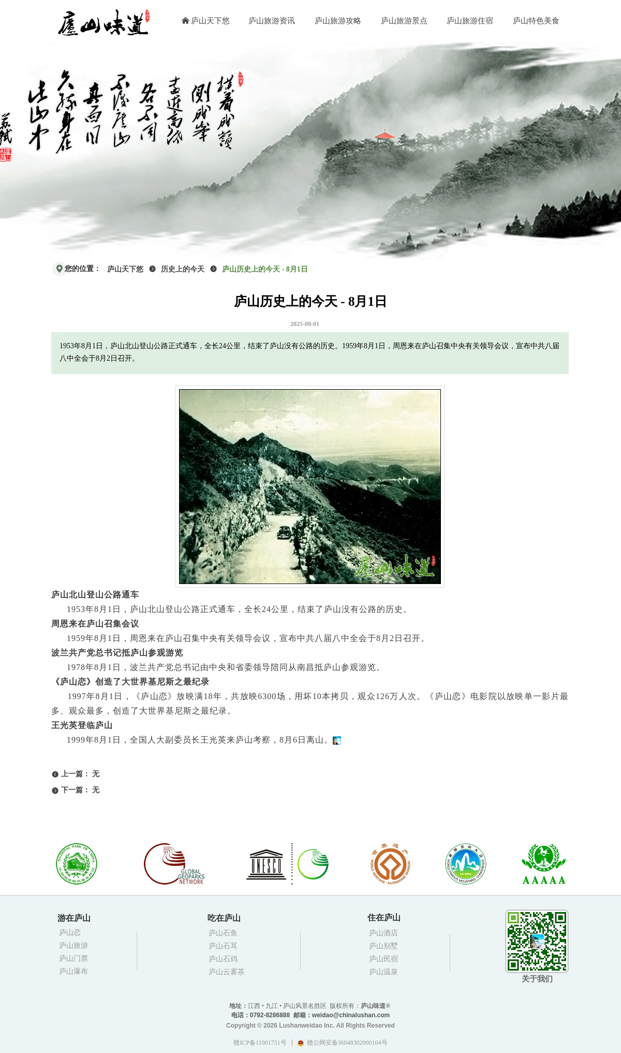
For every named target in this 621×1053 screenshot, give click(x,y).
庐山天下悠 (125, 269)
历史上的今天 (182, 269)
